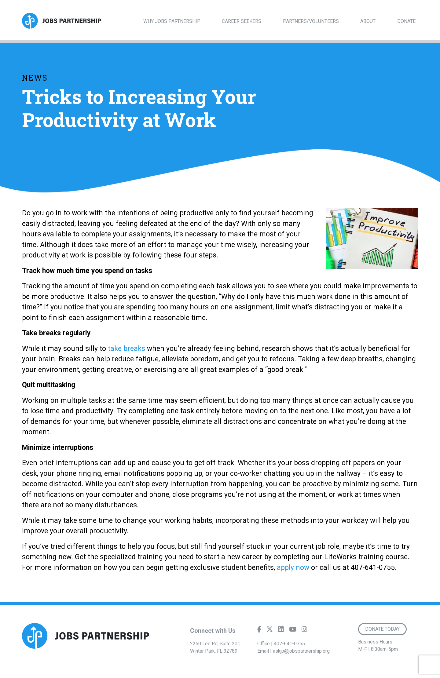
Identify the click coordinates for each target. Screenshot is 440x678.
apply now (293, 567)
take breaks (126, 348)
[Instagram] (304, 630)
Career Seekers (241, 21)
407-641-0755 (289, 644)
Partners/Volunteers (311, 21)
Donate (406, 21)
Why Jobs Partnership (171, 21)
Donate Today (382, 629)
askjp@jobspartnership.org (301, 651)
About (368, 21)
